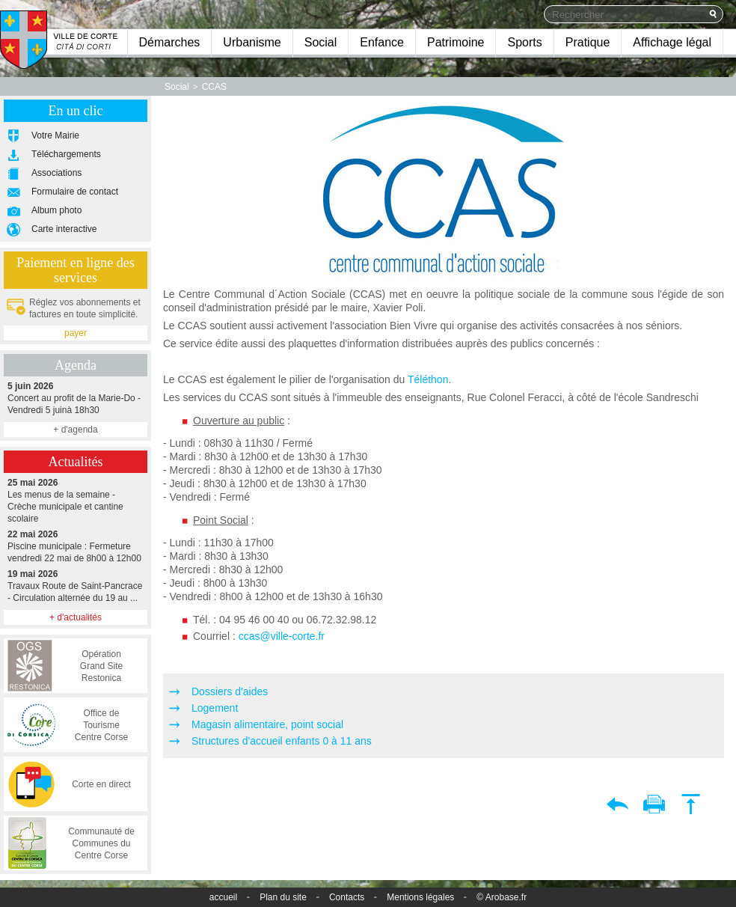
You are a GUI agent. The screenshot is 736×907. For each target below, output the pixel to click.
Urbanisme (251, 42)
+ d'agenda (75, 429)
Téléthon (428, 379)
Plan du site (283, 897)
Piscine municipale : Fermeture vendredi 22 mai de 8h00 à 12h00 (75, 546)
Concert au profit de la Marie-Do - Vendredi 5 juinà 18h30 (75, 397)
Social (320, 42)
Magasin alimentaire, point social (267, 724)
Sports (524, 42)
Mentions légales (420, 897)
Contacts (346, 897)
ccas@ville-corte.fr (282, 636)
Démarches (169, 42)
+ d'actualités (75, 617)
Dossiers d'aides (229, 691)
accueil (223, 897)
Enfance (382, 42)
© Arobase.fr (501, 897)
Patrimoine (455, 42)
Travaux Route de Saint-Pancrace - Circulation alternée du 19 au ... (75, 585)
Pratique (587, 42)
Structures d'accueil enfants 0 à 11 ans (281, 741)
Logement (214, 708)
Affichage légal (672, 42)
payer (75, 333)
